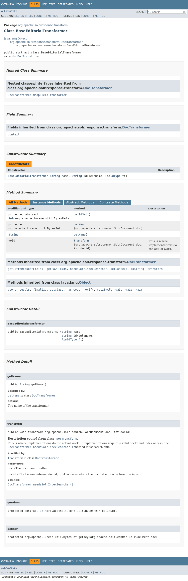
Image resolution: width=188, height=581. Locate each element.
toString (137, 268)
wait (119, 289)
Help (89, 4)
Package (21, 4)
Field (29, 16)
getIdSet (80, 214)
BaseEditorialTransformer (28, 176)
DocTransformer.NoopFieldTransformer (37, 95)
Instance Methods (47, 202)
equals (25, 289)
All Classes (9, 11)
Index (80, 4)
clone (12, 289)
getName (79, 234)
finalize (39, 289)
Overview (7, 4)
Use (44, 4)
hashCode (73, 289)
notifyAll (104, 289)
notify (88, 289)
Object (85, 282)
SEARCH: (141, 12)
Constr (41, 16)
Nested (19, 16)
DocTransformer (29, 56)
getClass (56, 289)
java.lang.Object (15, 38)
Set (10, 218)
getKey (79, 224)
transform (81, 240)
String (55, 176)
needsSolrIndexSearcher (88, 268)
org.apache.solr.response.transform (42, 25)
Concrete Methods (114, 202)
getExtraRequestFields (25, 268)
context (14, 134)
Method (53, 16)
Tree (52, 4)
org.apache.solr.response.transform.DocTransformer (46, 41)
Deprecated (66, 4)
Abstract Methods (80, 202)
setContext (118, 268)
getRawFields (57, 268)
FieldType (113, 176)
